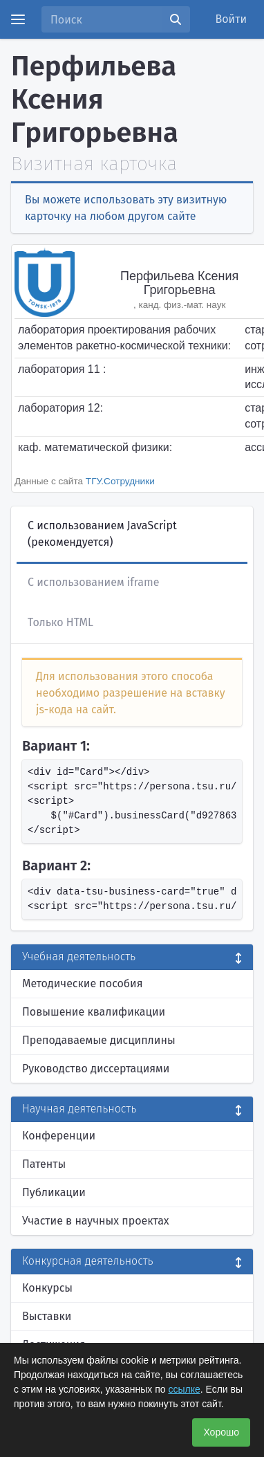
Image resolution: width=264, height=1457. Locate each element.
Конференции (58, 1135)
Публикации (54, 1192)
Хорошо (221, 1432)
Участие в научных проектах (95, 1220)
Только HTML (60, 622)
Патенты (44, 1164)
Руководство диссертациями (95, 1068)
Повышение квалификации (93, 1011)
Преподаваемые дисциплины (99, 1040)
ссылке (184, 1389)
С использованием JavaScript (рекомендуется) (102, 534)
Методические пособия (82, 983)
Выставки (46, 1316)
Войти (231, 19)
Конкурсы (47, 1287)
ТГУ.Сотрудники (120, 481)
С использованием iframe (93, 582)
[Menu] (18, 19)
